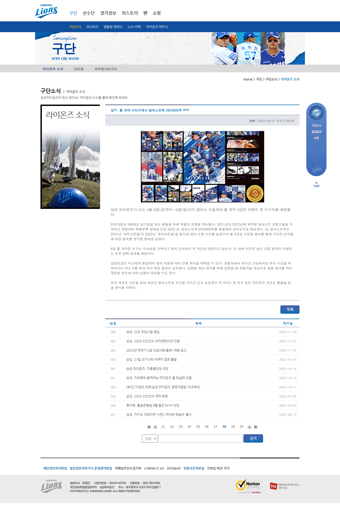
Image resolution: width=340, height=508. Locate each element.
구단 (73, 13)
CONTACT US (154, 468)
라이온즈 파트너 (157, 27)
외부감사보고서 (105, 68)
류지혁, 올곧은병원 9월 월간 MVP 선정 (152, 405)
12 (172, 427)
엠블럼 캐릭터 (113, 27)
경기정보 (108, 13)
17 (215, 427)
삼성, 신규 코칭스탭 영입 (142, 332)
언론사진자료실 (193, 468)
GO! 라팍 (134, 27)
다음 (249, 427)
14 (189, 427)
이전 (155, 427)
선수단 (89, 13)
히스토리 (92, 27)
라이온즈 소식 (53, 68)
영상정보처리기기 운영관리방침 (91, 468)
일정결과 (316, 132)
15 (198, 427)
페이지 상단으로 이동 (316, 184)
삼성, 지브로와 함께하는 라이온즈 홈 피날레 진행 (159, 378)
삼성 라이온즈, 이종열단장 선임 (147, 368)
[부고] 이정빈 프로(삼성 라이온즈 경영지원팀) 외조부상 (163, 387)
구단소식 (75, 27)
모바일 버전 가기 (218, 468)
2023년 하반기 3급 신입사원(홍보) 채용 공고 (156, 350)
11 (163, 427)
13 (180, 427)
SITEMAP (174, 468)
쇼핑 (157, 13)
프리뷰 (79, 68)
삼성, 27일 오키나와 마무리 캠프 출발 (151, 359)
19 (233, 427)
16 (207, 427)
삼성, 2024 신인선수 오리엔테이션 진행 (153, 341)
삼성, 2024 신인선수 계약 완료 (147, 396)
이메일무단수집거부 (128, 468)
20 (241, 427)
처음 (149, 427)
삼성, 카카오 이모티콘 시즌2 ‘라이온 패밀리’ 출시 (159, 414)
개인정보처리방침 (55, 468)
